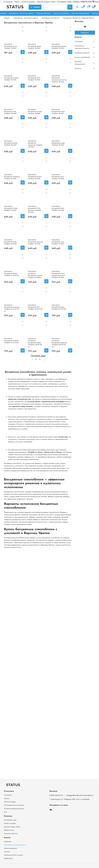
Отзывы (96, 2)
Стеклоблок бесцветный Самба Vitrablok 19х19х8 (10, 208)
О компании (8, 2)
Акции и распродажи (61, 13)
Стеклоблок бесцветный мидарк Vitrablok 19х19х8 (35, 111)
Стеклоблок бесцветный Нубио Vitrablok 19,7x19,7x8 (11, 273)
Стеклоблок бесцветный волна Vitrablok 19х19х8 (10, 46)
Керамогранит (8, 858)
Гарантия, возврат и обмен (46, 2)
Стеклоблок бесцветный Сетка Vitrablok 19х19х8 (10, 242)
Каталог (17, 2)
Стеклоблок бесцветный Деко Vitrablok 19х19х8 (58, 176)
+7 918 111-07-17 (87, 2)
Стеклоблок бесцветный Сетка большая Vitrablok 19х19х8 (34, 209)
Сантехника (79, 41)
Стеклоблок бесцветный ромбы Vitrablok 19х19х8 (10, 143)
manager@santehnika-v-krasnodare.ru (79, 795)
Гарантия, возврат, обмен (12, 827)
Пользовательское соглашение (14, 805)
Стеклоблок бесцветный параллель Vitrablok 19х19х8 (35, 144)
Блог (5, 812)
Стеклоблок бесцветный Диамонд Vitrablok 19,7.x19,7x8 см (12, 308)
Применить (85, 32)
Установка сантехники (11, 833)
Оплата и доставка (28, 2)
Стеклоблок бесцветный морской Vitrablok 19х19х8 (35, 242)
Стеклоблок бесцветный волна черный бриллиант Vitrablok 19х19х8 (58, 274)
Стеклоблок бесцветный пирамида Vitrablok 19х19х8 (12, 176)
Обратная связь (9, 830)
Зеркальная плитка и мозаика (13, 855)
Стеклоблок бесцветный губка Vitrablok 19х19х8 (34, 78)
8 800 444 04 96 (56, 795)
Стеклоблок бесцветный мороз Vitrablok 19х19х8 (58, 111)
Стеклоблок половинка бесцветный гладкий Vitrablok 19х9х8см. (35, 274)
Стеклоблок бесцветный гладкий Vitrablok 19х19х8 (11, 78)
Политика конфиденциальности (14, 809)
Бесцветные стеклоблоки (51, 18)
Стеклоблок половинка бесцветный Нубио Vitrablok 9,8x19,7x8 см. (35, 342)
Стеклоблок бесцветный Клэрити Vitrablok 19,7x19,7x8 (11, 340)
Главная (7, 18)
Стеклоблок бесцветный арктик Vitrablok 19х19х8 (34, 46)
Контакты (6, 798)
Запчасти (95, 13)
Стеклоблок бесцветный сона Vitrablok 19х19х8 (58, 242)
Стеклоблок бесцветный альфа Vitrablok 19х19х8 (58, 143)
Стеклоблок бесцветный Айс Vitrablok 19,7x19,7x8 (35, 307)
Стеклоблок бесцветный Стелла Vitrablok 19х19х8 (35, 176)
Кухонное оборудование (80, 13)
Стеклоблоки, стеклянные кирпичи (21, 13)
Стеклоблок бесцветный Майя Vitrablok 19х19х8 (58, 208)
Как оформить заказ (10, 820)
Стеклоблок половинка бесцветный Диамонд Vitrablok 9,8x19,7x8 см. (59, 342)
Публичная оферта (10, 802)
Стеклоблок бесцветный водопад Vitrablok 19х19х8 (59, 46)
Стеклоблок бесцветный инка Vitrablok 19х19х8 (10, 111)
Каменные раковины (43, 13)
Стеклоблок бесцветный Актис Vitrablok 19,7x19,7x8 (59, 307)
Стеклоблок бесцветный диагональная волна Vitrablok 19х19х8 (59, 79)
